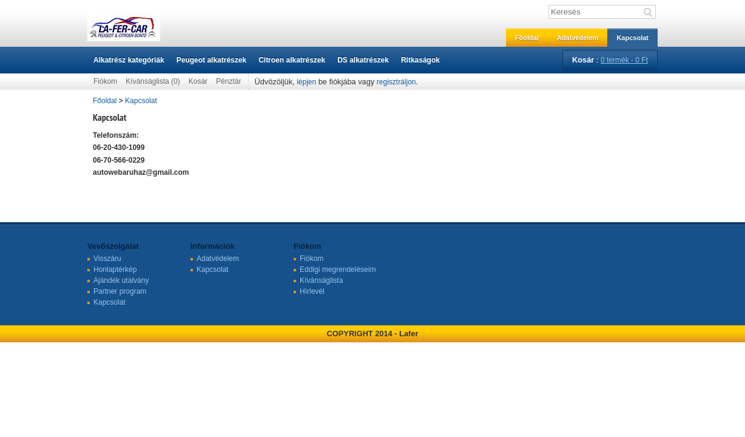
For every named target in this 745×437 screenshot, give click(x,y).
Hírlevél (312, 291)
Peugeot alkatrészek (211, 60)
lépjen (306, 82)
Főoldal (527, 37)
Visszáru (107, 258)
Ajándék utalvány (121, 280)
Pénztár (228, 81)
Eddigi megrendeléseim (338, 269)
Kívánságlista (321, 280)
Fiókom (105, 81)
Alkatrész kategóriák (128, 60)
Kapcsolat (632, 37)
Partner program (119, 291)
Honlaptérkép (115, 269)
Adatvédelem (577, 37)
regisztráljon (396, 82)
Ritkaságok (420, 60)
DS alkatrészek (363, 60)
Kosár (198, 81)
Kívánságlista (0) (153, 81)
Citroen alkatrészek (291, 60)
